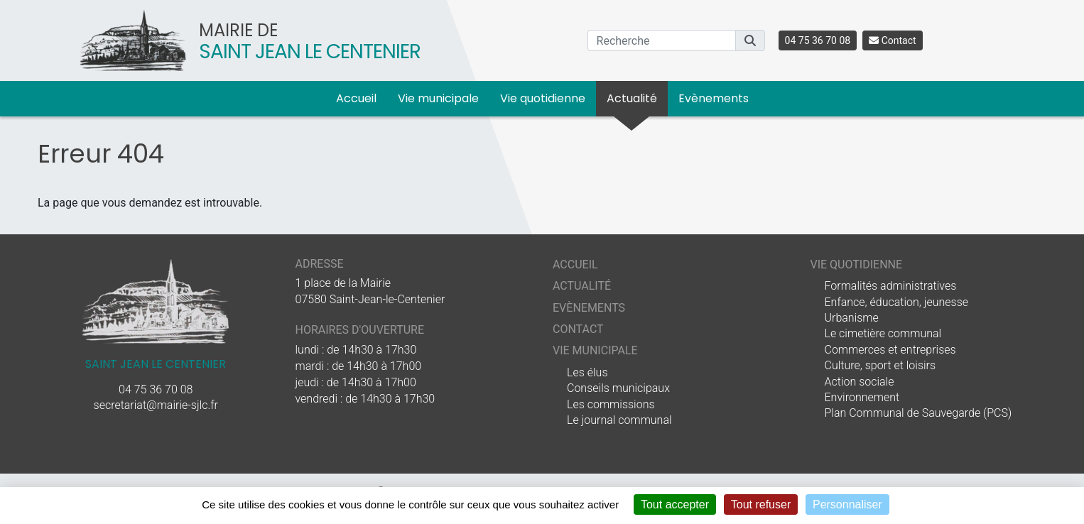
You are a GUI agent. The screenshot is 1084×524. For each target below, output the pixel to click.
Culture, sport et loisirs (880, 365)
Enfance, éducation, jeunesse (897, 302)
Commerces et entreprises (890, 349)
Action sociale (859, 381)
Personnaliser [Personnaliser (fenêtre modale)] (847, 504)
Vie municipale (438, 98)
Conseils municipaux (618, 388)
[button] (750, 40)
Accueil (356, 98)
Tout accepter (675, 504)
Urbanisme (852, 317)
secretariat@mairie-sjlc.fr (156, 405)
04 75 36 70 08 (818, 40)
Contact (892, 40)
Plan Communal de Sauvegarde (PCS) (918, 413)
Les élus (587, 372)
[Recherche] (661, 40)
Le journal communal (619, 420)
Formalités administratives (891, 286)
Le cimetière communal (883, 333)
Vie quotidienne (542, 98)
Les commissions (611, 404)
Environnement (862, 397)
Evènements (713, 98)
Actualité (632, 98)
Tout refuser (761, 504)
